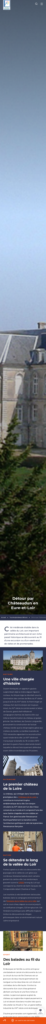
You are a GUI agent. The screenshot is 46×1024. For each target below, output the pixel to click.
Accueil (3, 617)
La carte (25, 1020)
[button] (4, 1020)
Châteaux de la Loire (27, 797)
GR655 (21, 883)
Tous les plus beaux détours (18, 617)
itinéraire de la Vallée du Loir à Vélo (22, 901)
